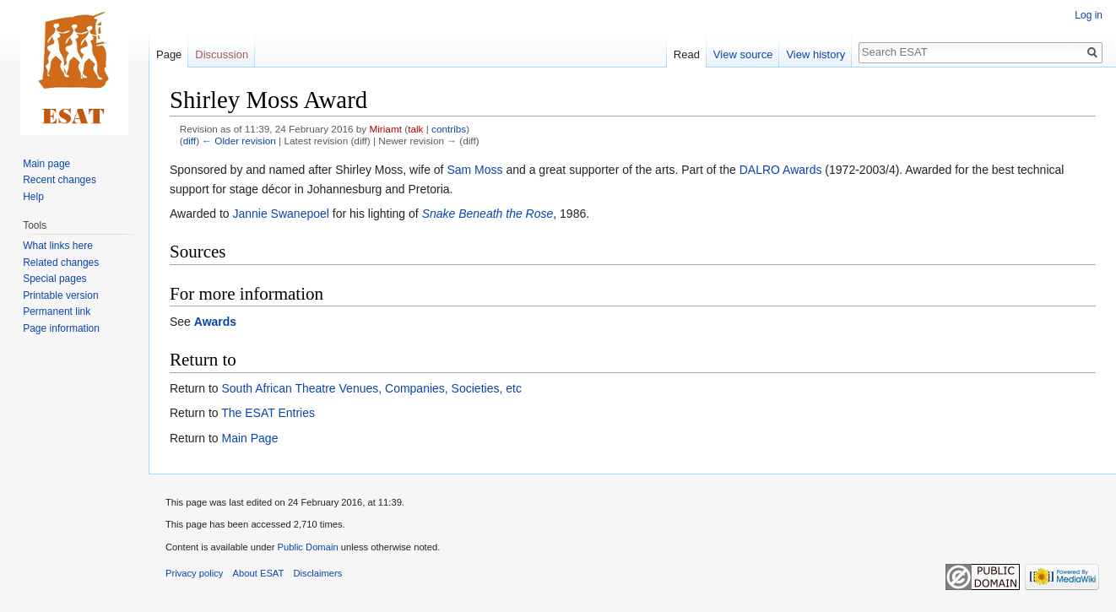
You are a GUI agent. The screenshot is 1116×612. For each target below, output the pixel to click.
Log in (1088, 15)
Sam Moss (474, 169)
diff (189, 140)
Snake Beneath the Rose (488, 213)
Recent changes (59, 180)
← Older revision (239, 140)
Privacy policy (194, 573)
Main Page (249, 438)
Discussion (221, 54)
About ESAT (258, 573)
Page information (61, 328)
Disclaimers (318, 573)
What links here (58, 246)
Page (168, 54)
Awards (215, 321)
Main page (46, 164)
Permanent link (56, 311)
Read (687, 54)
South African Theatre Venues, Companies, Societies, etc (371, 388)
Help (33, 197)
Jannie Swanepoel (280, 213)
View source (743, 54)
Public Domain (307, 547)
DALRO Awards (780, 169)
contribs (448, 128)
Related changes (61, 262)
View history (815, 54)
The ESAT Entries (268, 413)
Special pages (54, 278)
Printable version (60, 295)
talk (415, 128)
